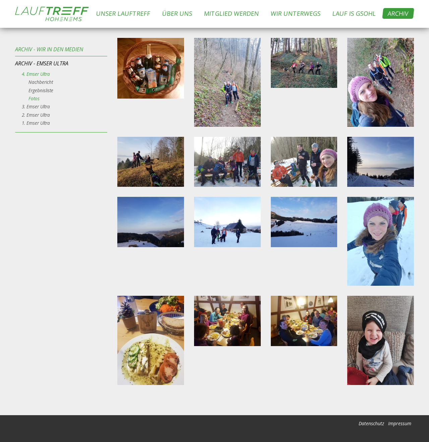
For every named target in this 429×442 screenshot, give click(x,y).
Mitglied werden (232, 13)
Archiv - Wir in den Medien (49, 49)
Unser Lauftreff (123, 13)
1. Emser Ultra (36, 123)
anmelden (349, 424)
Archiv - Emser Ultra (41, 63)
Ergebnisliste (40, 90)
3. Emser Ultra (36, 106)
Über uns (177, 13)
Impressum (399, 423)
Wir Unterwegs (295, 13)
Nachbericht (40, 82)
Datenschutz (371, 423)
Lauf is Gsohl (354, 13)
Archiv (398, 13)
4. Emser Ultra (36, 74)
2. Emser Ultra (36, 115)
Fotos (34, 98)
